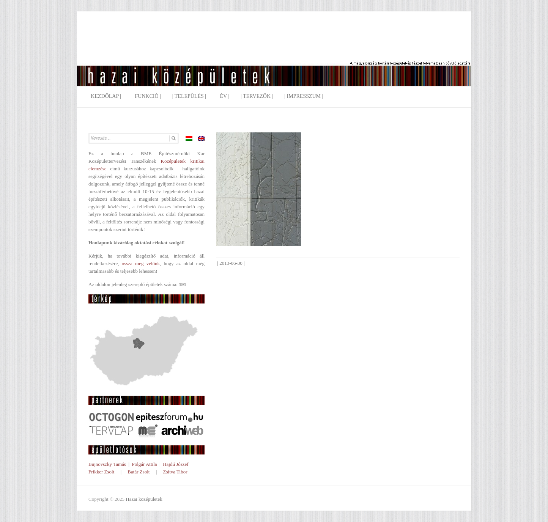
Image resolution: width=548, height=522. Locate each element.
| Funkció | (146, 96)
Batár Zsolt (139, 472)
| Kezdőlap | (104, 96)
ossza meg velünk (141, 263)
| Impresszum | (303, 96)
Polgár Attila (144, 464)
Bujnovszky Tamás (107, 464)
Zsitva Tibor (175, 472)
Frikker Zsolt (101, 472)
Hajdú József (176, 464)
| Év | (223, 96)
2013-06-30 (231, 263)
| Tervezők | (257, 96)
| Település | (189, 96)
